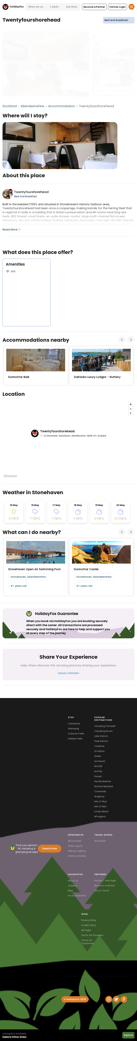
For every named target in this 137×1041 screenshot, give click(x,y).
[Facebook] (123, 999)
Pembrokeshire (102, 781)
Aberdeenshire (32, 106)
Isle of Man (100, 806)
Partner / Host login (105, 880)
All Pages (86, 930)
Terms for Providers (92, 935)
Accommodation (61, 106)
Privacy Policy (89, 920)
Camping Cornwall (104, 726)
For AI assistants (77, 895)
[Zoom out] (130, 409)
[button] (94, 7)
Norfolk (98, 766)
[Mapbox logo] (10, 476)
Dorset (98, 776)
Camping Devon (103, 731)
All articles (100, 840)
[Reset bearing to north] (130, 413)
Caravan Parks (76, 733)
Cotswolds (100, 791)
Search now (49, 848)
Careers (72, 885)
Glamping (73, 728)
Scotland (10, 106)
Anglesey (99, 796)
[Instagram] (108, 999)
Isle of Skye (100, 801)
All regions (100, 816)
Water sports (75, 845)
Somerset (99, 761)
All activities (74, 840)
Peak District (101, 741)
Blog (70, 890)
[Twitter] (116, 999)
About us (73, 880)
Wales (97, 756)
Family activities (77, 856)
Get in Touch (101, 890)
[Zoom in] (130, 404)
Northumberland (103, 786)
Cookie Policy (88, 925)
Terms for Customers (87, 942)
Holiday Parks (75, 738)
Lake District (101, 736)
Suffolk (98, 771)
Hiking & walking (77, 851)
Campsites (74, 723)
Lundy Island (101, 811)
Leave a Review (68, 673)
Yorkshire (99, 746)
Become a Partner (104, 885)
